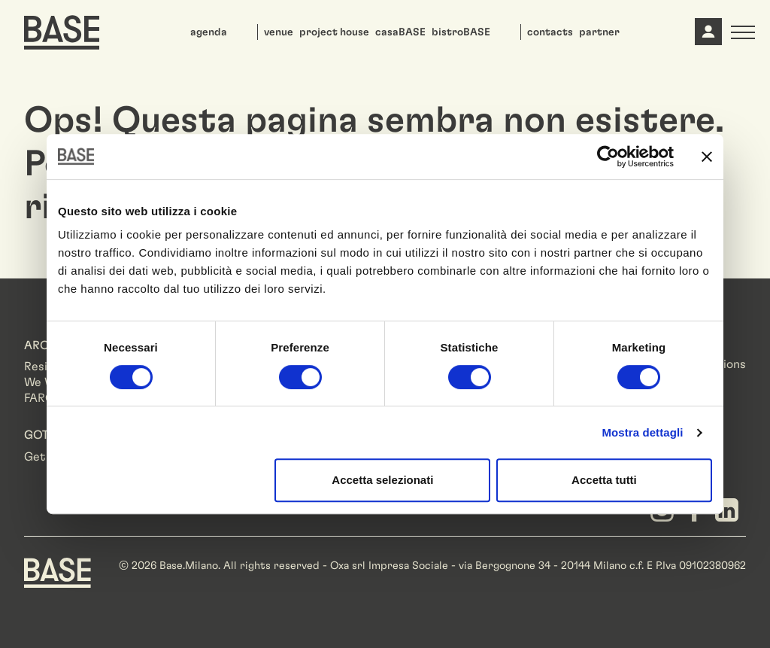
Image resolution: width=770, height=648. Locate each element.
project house (334, 32)
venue (278, 32)
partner (599, 32)
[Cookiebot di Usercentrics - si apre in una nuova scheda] (608, 156)
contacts (550, 32)
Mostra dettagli (642, 432)
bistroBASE (461, 32)
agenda (208, 32)
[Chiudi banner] (707, 156)
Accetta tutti (604, 479)
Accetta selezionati (382, 479)
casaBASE (400, 32)
